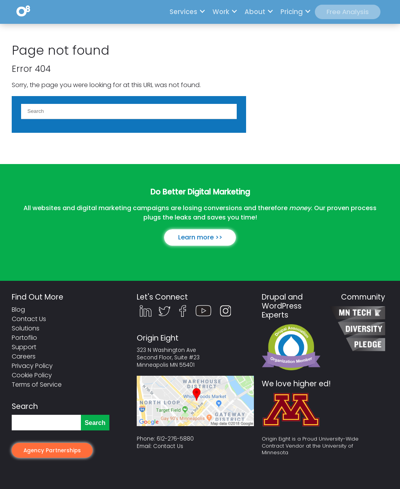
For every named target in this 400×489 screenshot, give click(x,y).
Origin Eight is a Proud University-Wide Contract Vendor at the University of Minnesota (310, 445)
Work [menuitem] (220, 11)
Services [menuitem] (183, 11)
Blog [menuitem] (18, 309)
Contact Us (168, 446)
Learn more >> (200, 237)
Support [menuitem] (24, 347)
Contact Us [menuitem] (29, 318)
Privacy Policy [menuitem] (32, 365)
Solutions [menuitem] (25, 328)
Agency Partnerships (52, 450)
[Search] (129, 111)
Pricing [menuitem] (291, 11)
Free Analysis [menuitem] (348, 11)
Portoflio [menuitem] (24, 337)
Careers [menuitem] (24, 356)
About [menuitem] (255, 11)
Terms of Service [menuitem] (37, 384)
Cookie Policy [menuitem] (32, 375)
